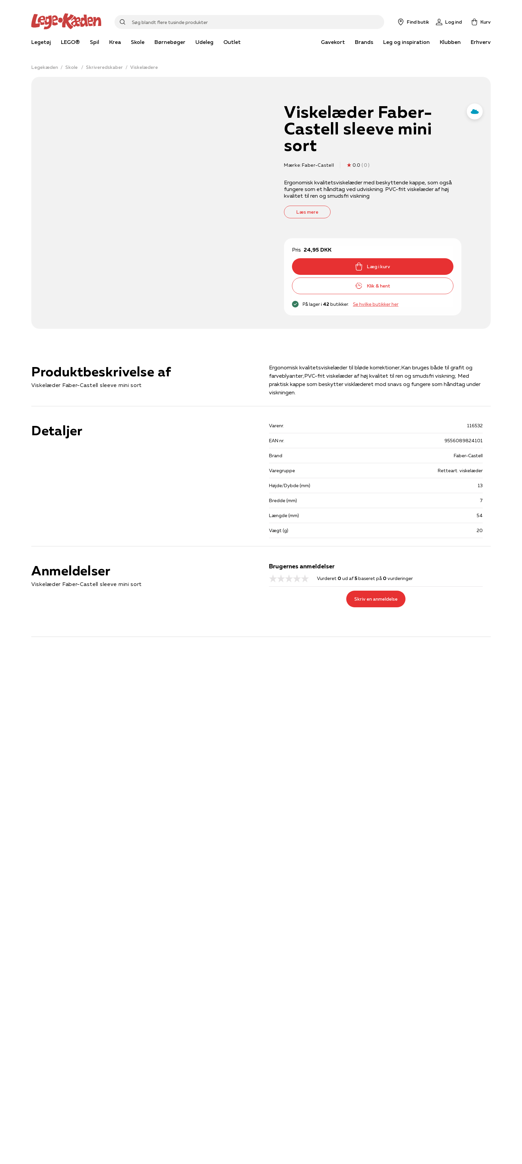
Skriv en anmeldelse (375, 599)
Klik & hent (372, 286)
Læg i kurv (372, 267)
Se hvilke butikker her (375, 304)
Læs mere (307, 212)
